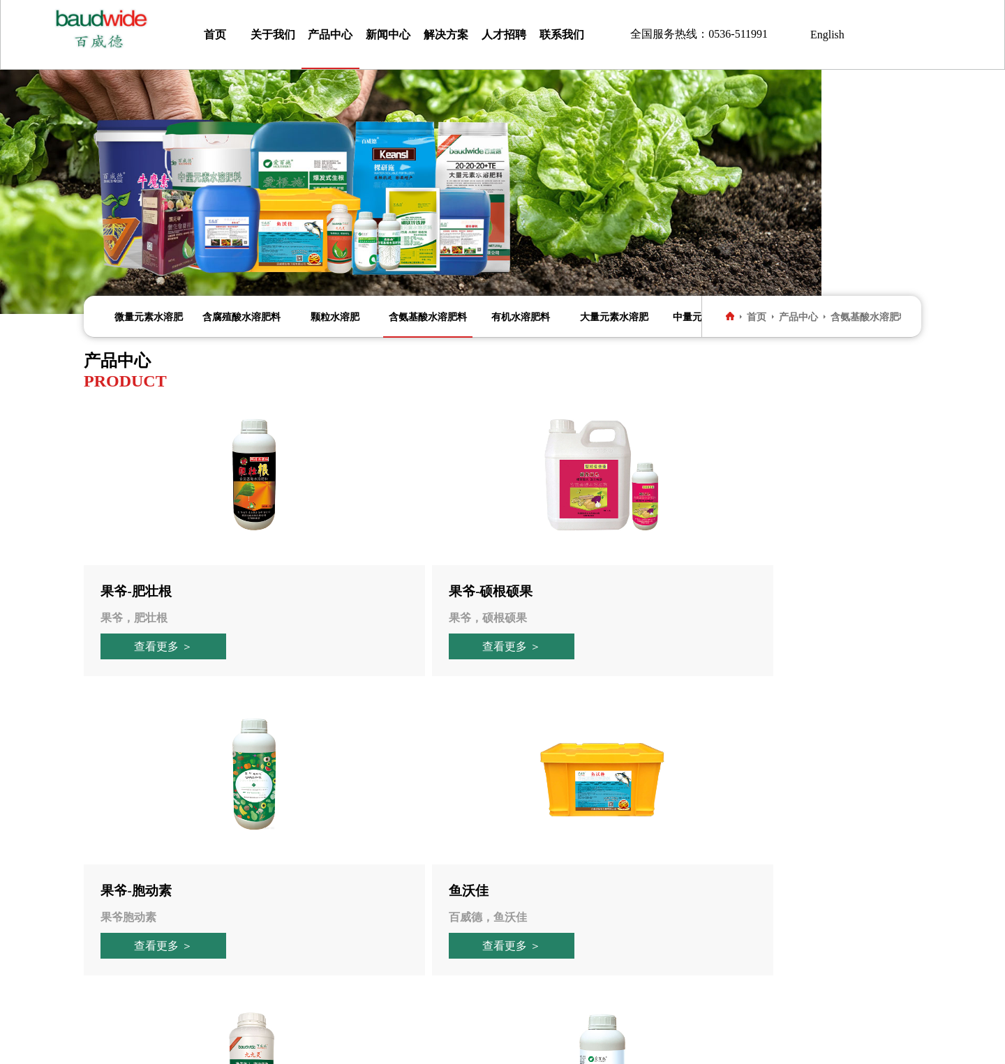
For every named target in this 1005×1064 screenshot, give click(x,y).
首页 (215, 34)
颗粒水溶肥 (335, 316)
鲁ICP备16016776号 (509, 1046)
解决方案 (446, 34)
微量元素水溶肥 (148, 316)
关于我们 (273, 34)
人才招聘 (504, 34)
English (827, 34)
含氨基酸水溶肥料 (428, 316)
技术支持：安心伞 (620, 1046)
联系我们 (561, 34)
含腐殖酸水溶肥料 (241, 316)
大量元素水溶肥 (614, 316)
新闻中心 (388, 34)
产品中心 (330, 34)
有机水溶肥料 (520, 316)
